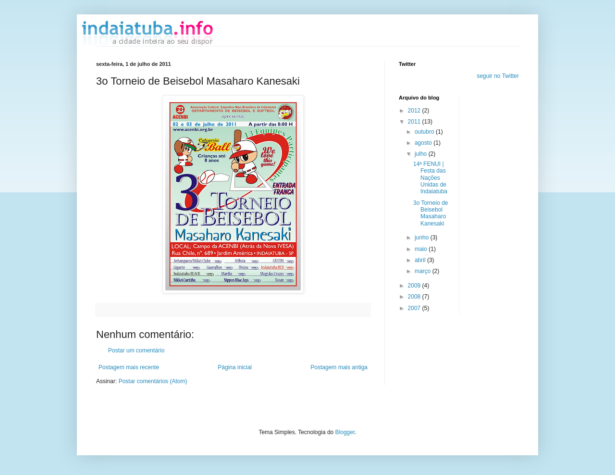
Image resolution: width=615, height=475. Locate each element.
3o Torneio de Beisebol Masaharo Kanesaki (430, 213)
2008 (415, 296)
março (423, 271)
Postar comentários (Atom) (153, 381)
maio (422, 249)
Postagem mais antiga (339, 367)
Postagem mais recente (128, 367)
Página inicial (235, 367)
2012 (415, 110)
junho (422, 237)
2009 (415, 285)
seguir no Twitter (498, 76)
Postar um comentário (136, 350)
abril (421, 260)
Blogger (345, 432)
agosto (424, 142)
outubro (425, 131)
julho (422, 153)
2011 (415, 121)
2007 (415, 308)
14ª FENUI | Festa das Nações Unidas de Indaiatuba (430, 178)
